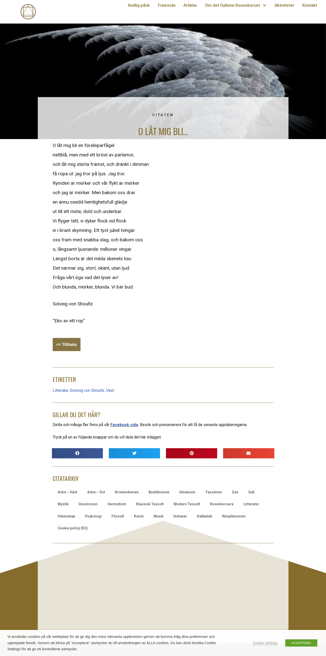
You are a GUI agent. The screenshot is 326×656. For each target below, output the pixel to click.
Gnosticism (88, 504)
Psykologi (93, 516)
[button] (77, 453)
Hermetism (117, 504)
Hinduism (187, 492)
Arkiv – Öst (96, 492)
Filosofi (118, 516)
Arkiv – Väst (67, 492)
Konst (139, 516)
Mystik (63, 504)
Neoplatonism (233, 516)
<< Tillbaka (66, 344)
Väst (110, 390)
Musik (158, 516)
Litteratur (60, 390)
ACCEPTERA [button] (301, 643)
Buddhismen (159, 492)
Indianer (180, 516)
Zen (235, 492)
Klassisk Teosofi (150, 504)
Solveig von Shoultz (87, 390)
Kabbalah (204, 516)
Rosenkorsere (222, 504)
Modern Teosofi (187, 504)
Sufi (251, 492)
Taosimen (213, 492)
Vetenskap (66, 516)
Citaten (162, 115)
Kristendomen (127, 492)
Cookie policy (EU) (73, 528)
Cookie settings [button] (265, 643)
